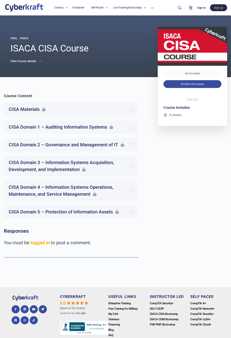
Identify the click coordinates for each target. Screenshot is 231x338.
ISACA (24, 38)
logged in (40, 242)
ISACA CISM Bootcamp (165, 320)
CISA (14, 38)
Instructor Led (167, 296)
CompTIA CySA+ (201, 320)
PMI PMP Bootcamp (163, 325)
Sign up (218, 7)
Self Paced (202, 296)
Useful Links (122, 296)
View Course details (26, 61)
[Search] (179, 7)
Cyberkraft (73, 296)
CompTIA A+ (198, 303)
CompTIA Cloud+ (201, 325)
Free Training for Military (124, 309)
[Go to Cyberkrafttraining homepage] (24, 7)
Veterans (114, 320)
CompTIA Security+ (162, 303)
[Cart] (190, 7)
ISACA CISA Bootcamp (165, 314)
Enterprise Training (120, 303)
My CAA (113, 314)
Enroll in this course (192, 84)
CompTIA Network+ (203, 309)
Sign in (201, 7)
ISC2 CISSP (157, 309)
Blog (111, 331)
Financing (114, 325)
